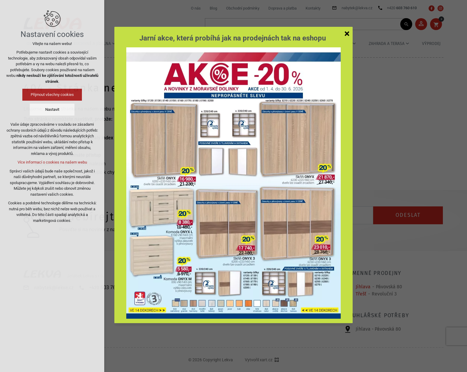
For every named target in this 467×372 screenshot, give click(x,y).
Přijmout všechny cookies (52, 94)
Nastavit (52, 109)
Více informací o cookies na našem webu (52, 162)
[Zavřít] (347, 33)
